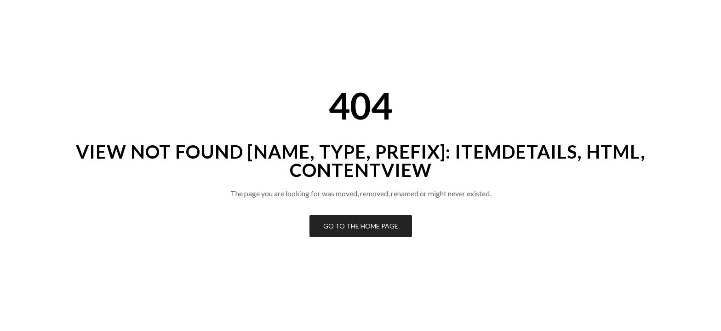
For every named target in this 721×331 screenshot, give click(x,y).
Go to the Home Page (360, 226)
